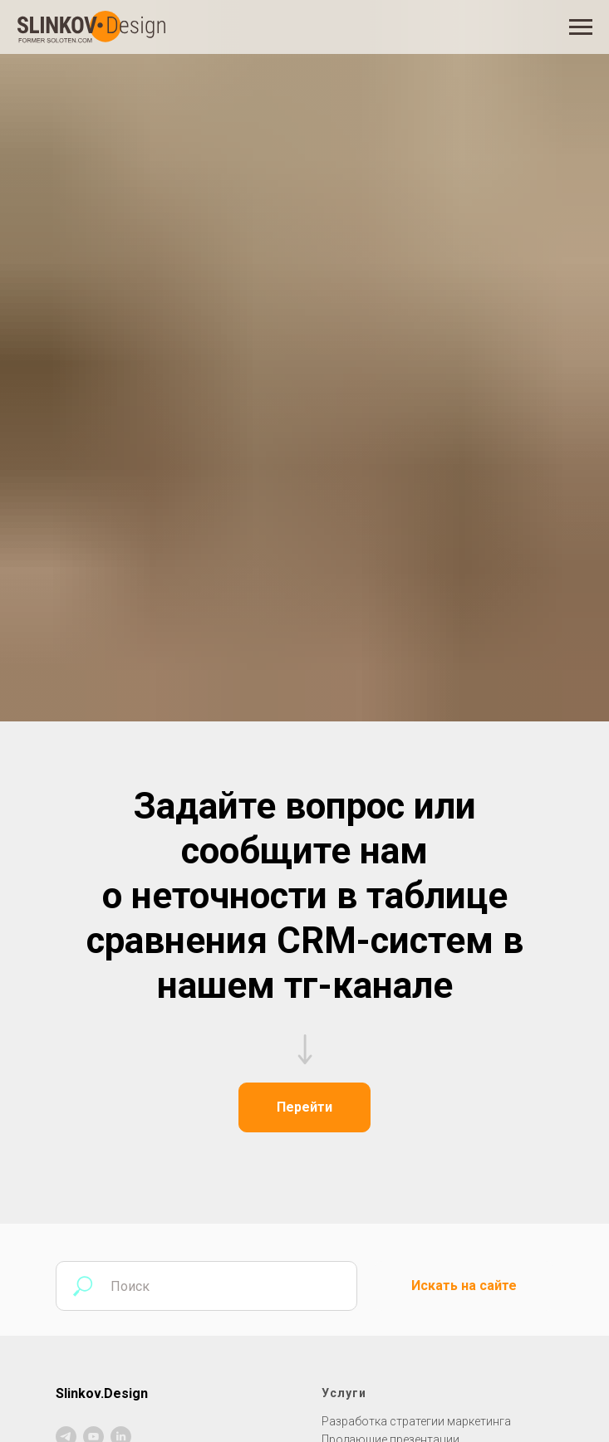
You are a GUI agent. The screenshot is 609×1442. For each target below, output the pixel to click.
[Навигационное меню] (580, 27)
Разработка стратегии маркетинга (416, 1421)
